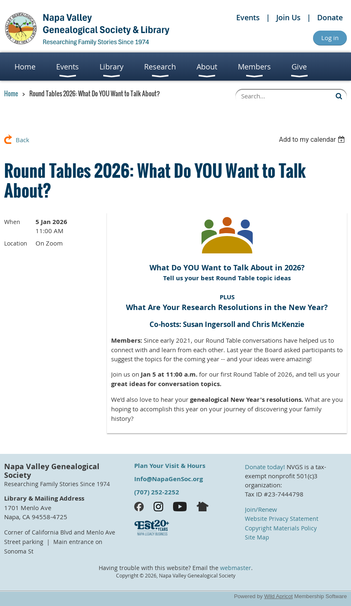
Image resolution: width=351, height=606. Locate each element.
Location (15, 243)
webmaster (235, 568)
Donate (330, 17)
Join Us (288, 17)
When (12, 222)
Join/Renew (261, 509)
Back (22, 140)
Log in (330, 37)
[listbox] (313, 139)
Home (11, 93)
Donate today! (265, 467)
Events (248, 17)
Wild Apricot (278, 596)
